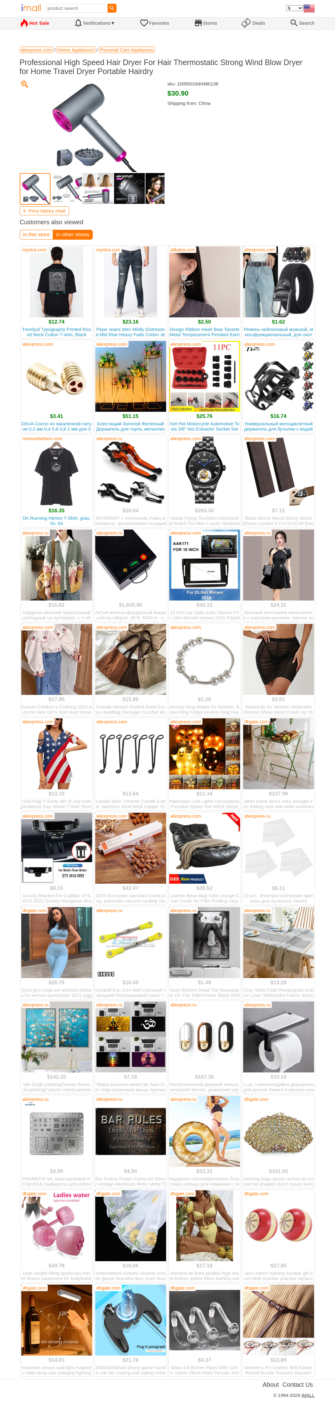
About (271, 1384)
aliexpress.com (259, 249)
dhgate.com (256, 721)
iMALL (308, 1395)
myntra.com (34, 249)
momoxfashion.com (42, 438)
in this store (36, 234)
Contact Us (298, 1384)
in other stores (72, 234)
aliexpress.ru (109, 438)
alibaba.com (182, 249)
